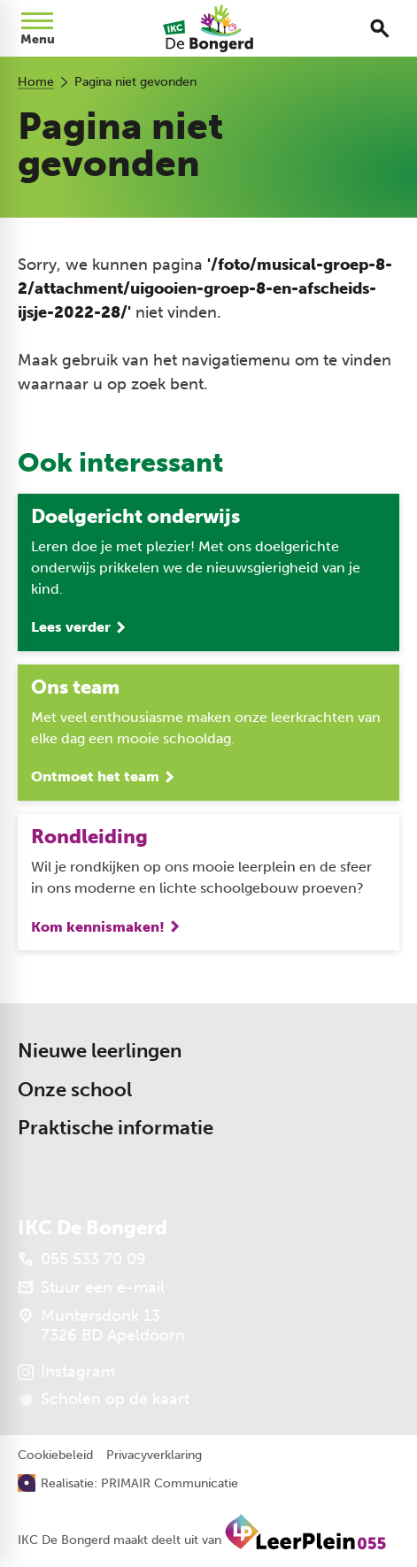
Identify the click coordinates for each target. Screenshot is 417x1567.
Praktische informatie (115, 1128)
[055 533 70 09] (82, 1259)
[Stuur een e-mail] (91, 1287)
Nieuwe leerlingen (99, 1051)
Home (36, 81)
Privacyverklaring (154, 1455)
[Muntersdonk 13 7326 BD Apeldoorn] (101, 1325)
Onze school (75, 1090)
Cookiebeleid (55, 1455)
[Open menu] (37, 28)
